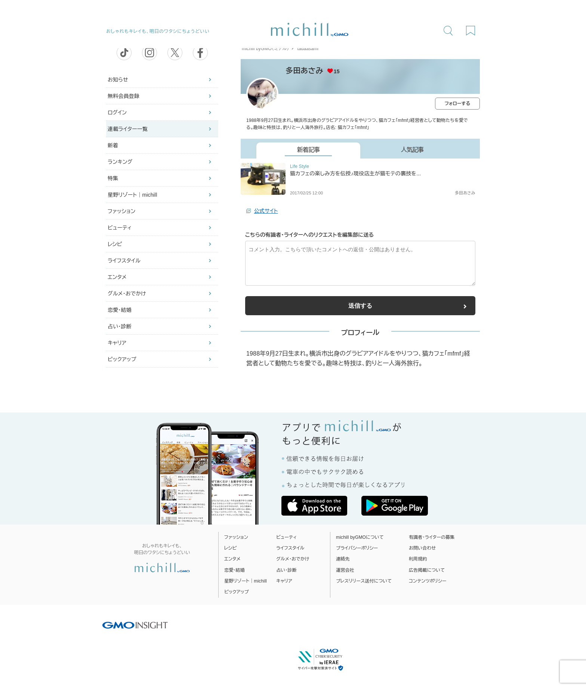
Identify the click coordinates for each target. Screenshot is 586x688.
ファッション (121, 211)
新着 (113, 145)
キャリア (117, 343)
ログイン (117, 113)
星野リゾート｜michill (132, 195)
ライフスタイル (124, 261)
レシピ (115, 244)
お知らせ (118, 80)
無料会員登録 (123, 96)
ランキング (120, 162)
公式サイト (266, 211)
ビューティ (120, 228)
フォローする (458, 103)
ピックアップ (122, 359)
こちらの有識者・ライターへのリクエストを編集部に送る (309, 235)
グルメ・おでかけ (127, 294)
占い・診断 (120, 326)
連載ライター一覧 (128, 129)
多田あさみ (304, 71)
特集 (113, 178)
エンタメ (117, 277)
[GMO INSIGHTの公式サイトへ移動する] (135, 625)
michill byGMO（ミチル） (265, 48)
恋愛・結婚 (120, 310)
